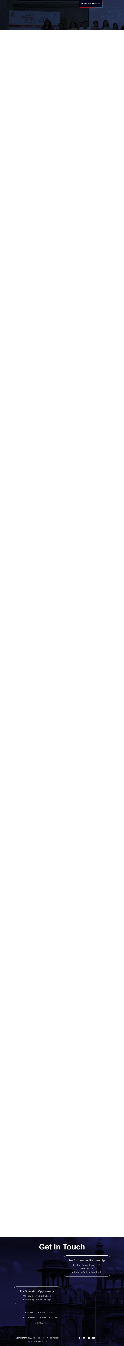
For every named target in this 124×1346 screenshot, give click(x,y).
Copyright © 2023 (24, 1338)
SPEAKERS (40, 1322)
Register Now (90, 3)
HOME (30, 1312)
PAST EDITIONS (50, 1317)
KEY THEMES (28, 1317)
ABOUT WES (46, 1312)
